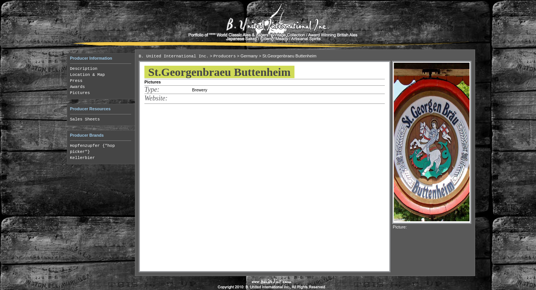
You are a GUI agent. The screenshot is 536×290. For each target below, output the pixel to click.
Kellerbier (82, 158)
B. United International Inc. (174, 56)
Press (76, 81)
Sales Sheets (85, 119)
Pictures (80, 93)
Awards (77, 87)
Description (84, 68)
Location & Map (87, 74)
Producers (224, 56)
